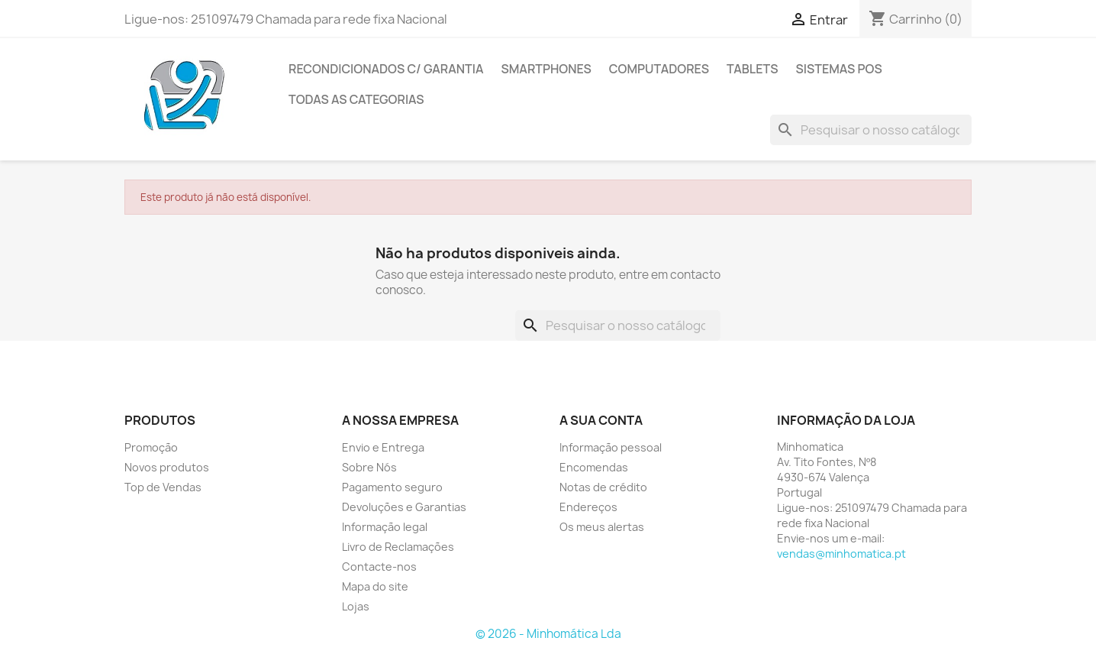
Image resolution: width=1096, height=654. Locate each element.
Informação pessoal (610, 447)
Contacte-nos (379, 566)
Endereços (588, 507)
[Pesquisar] (871, 130)
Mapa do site (375, 586)
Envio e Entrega (383, 447)
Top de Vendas (162, 487)
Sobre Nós (369, 467)
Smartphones (546, 68)
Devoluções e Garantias (404, 507)
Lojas (355, 606)
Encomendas (593, 467)
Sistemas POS (839, 68)
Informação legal (384, 527)
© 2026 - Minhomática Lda (548, 634)
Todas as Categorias (356, 99)
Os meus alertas (601, 527)
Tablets (752, 68)
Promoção (151, 447)
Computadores (659, 68)
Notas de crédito (603, 487)
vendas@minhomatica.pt (841, 553)
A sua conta (601, 420)
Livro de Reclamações (398, 546)
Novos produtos (166, 467)
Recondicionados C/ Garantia (386, 68)
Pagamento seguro (392, 487)
